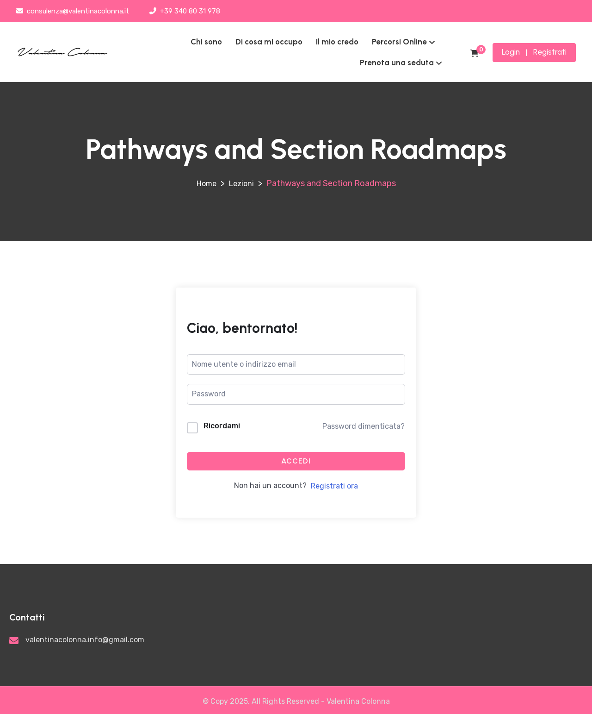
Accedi (296, 461)
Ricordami (222, 425)
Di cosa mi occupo (268, 41)
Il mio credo (337, 41)
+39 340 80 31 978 (184, 11)
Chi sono (206, 41)
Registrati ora (334, 486)
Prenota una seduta (397, 62)
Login (511, 51)
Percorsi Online (399, 41)
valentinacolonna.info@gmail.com (84, 639)
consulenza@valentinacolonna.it (72, 11)
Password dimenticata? (363, 426)
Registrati (550, 51)
